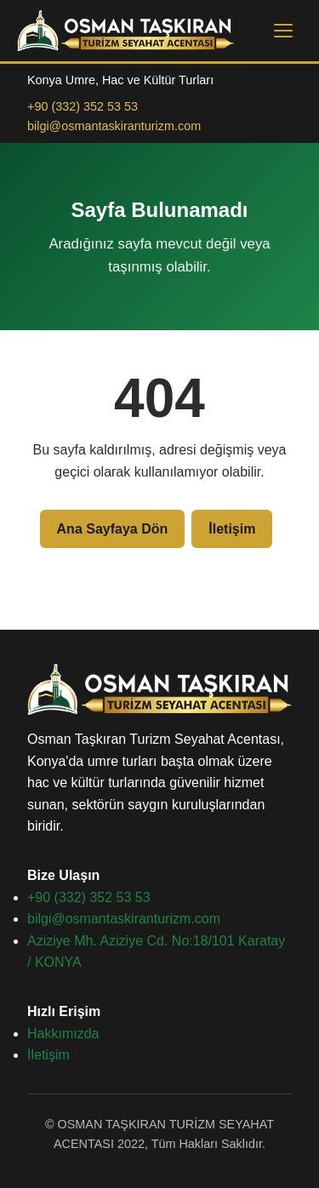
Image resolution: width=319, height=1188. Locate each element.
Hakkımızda (63, 1033)
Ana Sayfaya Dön (112, 529)
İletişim (231, 529)
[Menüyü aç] (283, 30)
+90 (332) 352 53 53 (82, 106)
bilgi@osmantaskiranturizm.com (114, 126)
